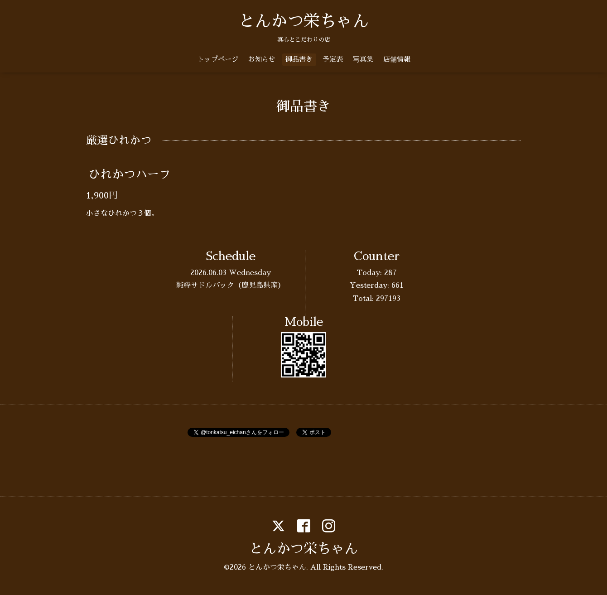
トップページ (218, 59)
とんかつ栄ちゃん (303, 21)
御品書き (299, 59)
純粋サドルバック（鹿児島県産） (230, 285)
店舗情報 (396, 59)
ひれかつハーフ (129, 174)
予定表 (333, 59)
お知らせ (261, 59)
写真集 (363, 59)
